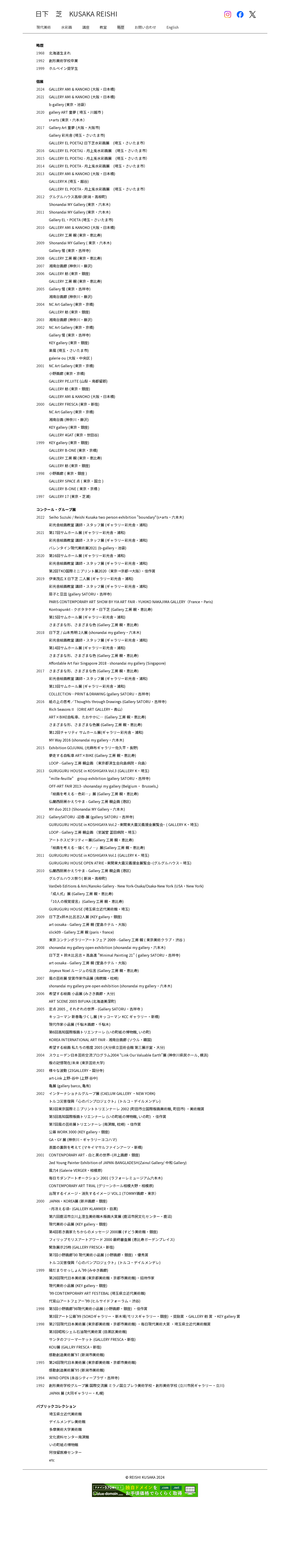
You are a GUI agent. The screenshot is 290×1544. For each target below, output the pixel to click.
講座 (85, 27)
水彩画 (66, 27)
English (173, 27)
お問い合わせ (145, 27)
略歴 (120, 27)
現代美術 (43, 27)
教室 (103, 27)
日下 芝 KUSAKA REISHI (76, 14)
